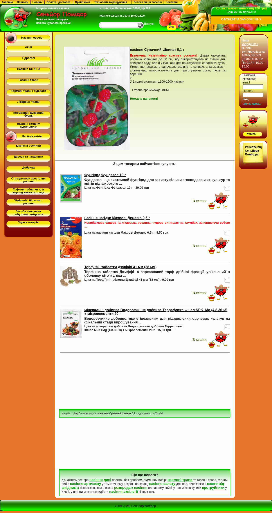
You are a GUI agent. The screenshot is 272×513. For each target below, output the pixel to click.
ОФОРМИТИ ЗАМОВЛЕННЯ (241, 19)
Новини (37, 2)
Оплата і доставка (58, 2)
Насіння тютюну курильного (28, 125)
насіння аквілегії (123, 491)
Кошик (251, 133)
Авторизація (249, 78)
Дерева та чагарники (28, 156)
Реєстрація (249, 75)
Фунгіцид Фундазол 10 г (105, 175)
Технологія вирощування (110, 2)
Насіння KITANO (28, 69)
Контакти (172, 2)
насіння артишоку (85, 484)
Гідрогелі (28, 58)
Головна (7, 2)
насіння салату (162, 484)
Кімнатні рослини (28, 145)
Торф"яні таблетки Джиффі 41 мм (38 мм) (120, 267)
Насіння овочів (32, 37)
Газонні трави (28, 80)
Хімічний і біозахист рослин (28, 202)
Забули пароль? (252, 104)
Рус (180, 26)
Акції (28, 47)
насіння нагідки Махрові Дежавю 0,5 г (117, 218)
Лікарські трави (28, 101)
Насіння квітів (32, 136)
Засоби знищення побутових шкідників (28, 213)
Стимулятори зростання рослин (28, 180)
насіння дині (100, 480)
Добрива (28, 167)
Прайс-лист (82, 2)
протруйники (213, 488)
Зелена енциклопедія (148, 2)
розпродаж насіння (131, 488)
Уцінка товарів (28, 222)
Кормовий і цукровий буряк (28, 114)
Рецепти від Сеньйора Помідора (253, 150)
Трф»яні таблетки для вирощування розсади (28, 191)
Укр (171, 26)
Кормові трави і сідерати (28, 90)
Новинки (22, 2)
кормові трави (180, 480)
